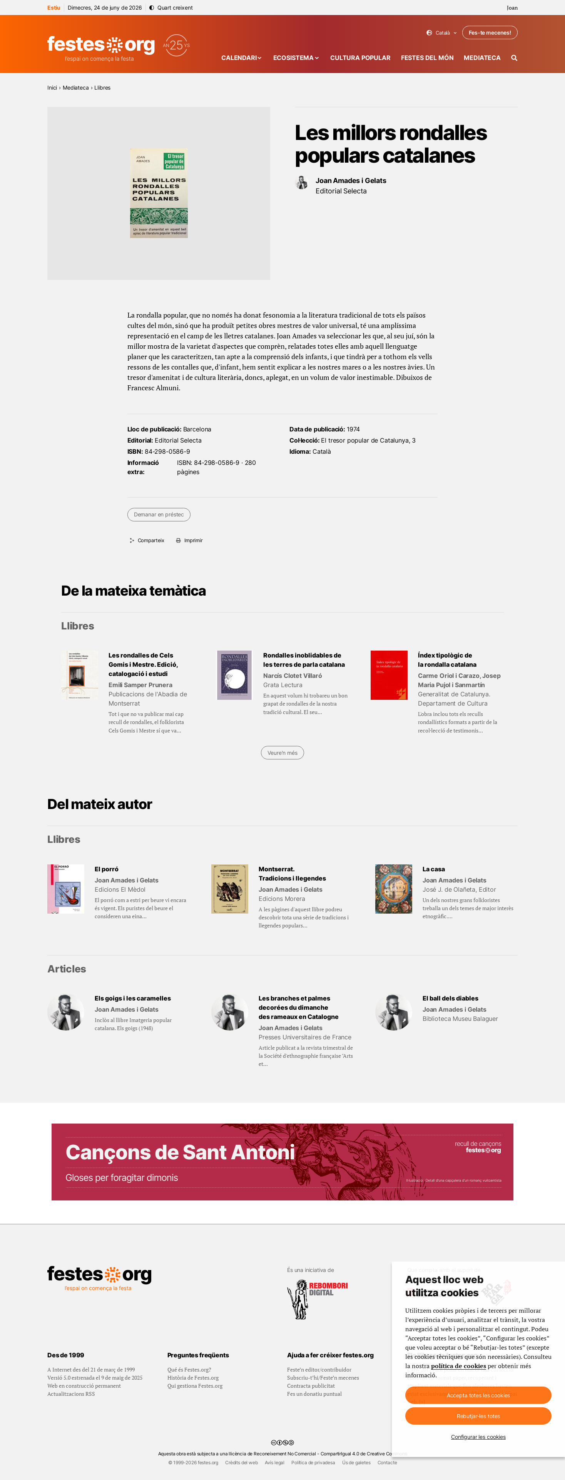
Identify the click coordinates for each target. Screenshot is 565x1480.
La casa (434, 869)
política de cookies (458, 1366)
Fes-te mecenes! (490, 32)
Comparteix (151, 540)
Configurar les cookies (478, 1436)
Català (441, 33)
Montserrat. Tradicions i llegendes (292, 873)
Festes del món (427, 58)
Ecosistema (293, 58)
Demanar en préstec (159, 514)
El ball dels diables (450, 998)
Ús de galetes (356, 1462)
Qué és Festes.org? (189, 1369)
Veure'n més (282, 752)
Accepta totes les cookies (478, 1395)
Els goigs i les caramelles (133, 998)
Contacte (387, 1462)
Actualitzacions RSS (71, 1393)
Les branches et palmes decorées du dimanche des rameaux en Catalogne (299, 1007)
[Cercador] (514, 58)
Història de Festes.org (193, 1377)
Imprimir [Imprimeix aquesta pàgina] (193, 540)
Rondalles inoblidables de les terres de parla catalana (304, 659)
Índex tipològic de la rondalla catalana (447, 659)
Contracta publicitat (311, 1385)
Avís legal (274, 1462)
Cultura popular (360, 58)
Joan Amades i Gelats (351, 180)
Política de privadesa (313, 1462)
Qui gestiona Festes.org (194, 1385)
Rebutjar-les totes (478, 1416)
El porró (107, 869)
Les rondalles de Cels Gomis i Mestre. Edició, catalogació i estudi (143, 664)
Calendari (239, 58)
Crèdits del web (241, 1462)
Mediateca (482, 58)
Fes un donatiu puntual (314, 1393)
